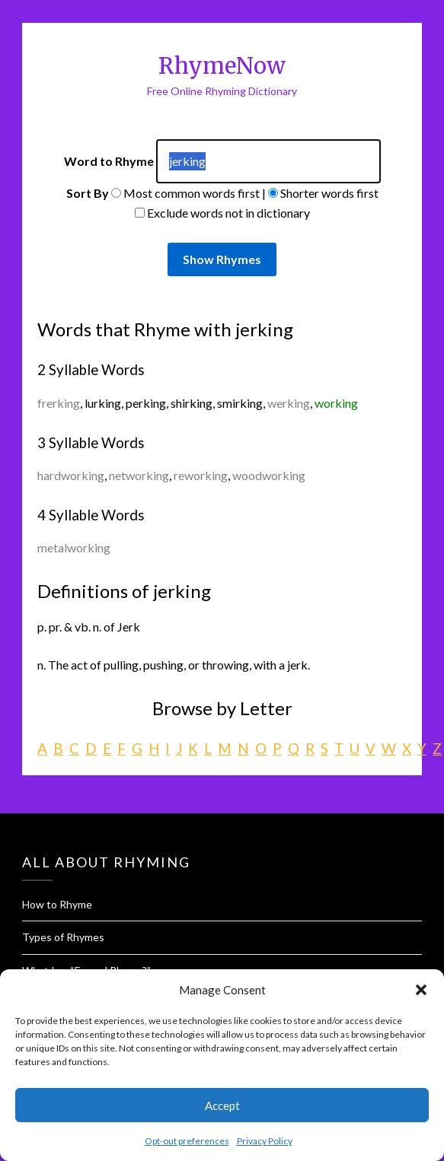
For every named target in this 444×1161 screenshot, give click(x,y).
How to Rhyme (57, 904)
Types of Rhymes (63, 936)
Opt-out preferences (187, 1141)
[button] (421, 989)
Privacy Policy (264, 1141)
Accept (222, 1105)
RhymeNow (222, 66)
